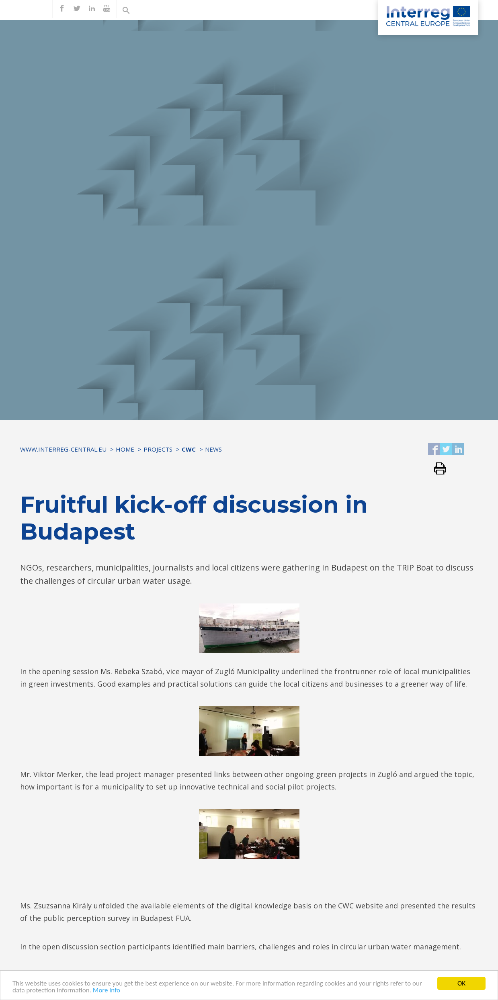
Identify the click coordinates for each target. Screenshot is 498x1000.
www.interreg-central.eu (63, 449)
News (213, 449)
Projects (157, 449)
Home (125, 449)
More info (106, 990)
